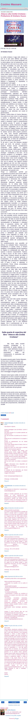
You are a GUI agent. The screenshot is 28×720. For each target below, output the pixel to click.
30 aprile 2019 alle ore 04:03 (15, 625)
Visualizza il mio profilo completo (13, 715)
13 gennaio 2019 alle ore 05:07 (15, 534)
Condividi (3, 415)
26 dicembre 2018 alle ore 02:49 (15, 508)
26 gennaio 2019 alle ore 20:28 (15, 576)
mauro (6, 534)
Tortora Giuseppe (8, 422)
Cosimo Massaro (11, 4)
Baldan (6, 625)
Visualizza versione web (14, 705)
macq (5, 576)
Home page (14, 702)
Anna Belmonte (8, 485)
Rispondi (6, 481)
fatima (6, 508)
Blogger (17, 718)
